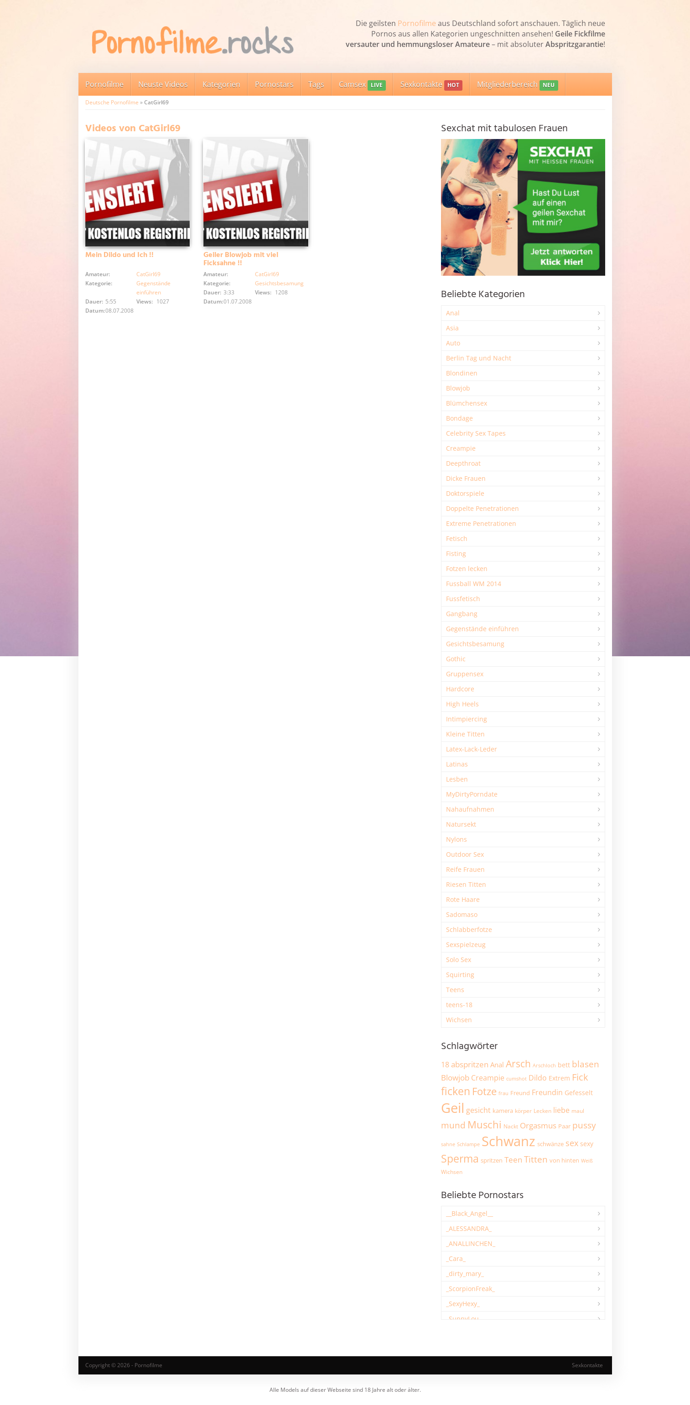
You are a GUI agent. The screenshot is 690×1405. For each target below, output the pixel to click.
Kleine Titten (465, 734)
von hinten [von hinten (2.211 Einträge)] (564, 1160)
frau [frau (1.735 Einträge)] (503, 1093)
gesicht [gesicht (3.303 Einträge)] (478, 1110)
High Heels (462, 704)
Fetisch (456, 538)
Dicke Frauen (466, 478)
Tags (316, 84)
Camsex (362, 85)
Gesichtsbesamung (279, 283)
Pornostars (274, 84)
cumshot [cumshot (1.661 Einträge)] (516, 1078)
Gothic (456, 658)
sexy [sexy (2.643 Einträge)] (586, 1143)
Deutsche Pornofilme (112, 102)
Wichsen (459, 1019)
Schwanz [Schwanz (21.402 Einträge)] (508, 1141)
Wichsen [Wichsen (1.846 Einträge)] (451, 1171)
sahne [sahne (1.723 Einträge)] (448, 1144)
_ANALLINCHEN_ (470, 1243)
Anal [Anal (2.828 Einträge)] (497, 1064)
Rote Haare (463, 899)
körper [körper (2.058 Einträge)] (523, 1111)
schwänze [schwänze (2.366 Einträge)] (550, 1144)
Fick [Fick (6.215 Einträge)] (580, 1076)
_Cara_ (456, 1258)
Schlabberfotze (469, 929)
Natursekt (461, 824)
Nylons (456, 839)
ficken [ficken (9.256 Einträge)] (455, 1091)
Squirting (460, 974)
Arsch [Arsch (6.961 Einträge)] (518, 1063)
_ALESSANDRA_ (469, 1228)
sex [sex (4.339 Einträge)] (571, 1142)
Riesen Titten (466, 884)
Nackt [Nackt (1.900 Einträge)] (510, 1126)
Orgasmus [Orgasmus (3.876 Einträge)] (538, 1125)
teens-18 (459, 1004)
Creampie (461, 448)
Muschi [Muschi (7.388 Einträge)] (484, 1124)
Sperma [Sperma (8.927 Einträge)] (460, 1158)
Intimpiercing (466, 719)
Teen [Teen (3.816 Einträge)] (513, 1159)
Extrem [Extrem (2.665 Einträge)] (559, 1078)
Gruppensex (464, 673)
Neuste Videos (163, 84)
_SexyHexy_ (463, 1303)
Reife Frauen (465, 869)
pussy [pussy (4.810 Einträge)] (584, 1125)
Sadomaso (461, 914)
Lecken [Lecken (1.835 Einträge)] (542, 1110)
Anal (453, 313)
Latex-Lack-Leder (471, 749)
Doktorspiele (465, 493)
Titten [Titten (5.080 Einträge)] (536, 1159)
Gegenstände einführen (482, 628)
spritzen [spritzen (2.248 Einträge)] (492, 1160)
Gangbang (461, 613)
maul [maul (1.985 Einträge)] (577, 1111)
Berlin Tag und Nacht (478, 358)
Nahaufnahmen (470, 809)
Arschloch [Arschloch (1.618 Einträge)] (544, 1065)
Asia (452, 328)
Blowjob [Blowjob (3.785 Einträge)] (455, 1077)
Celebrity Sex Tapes (476, 433)
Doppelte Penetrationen (482, 508)
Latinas (457, 764)
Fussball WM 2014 (473, 583)
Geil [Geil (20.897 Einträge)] (452, 1108)
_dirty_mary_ (465, 1273)
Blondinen (461, 373)
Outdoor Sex (465, 854)
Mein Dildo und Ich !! (119, 255)
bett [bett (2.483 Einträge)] (564, 1064)
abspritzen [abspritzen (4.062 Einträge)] (469, 1064)
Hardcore (460, 688)
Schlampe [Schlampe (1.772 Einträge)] (468, 1144)
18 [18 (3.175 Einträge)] (445, 1065)
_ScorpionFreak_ (470, 1288)
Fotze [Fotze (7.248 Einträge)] (484, 1091)
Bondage (459, 418)
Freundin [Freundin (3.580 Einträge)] (547, 1092)
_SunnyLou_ (464, 1318)
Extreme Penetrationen (481, 523)
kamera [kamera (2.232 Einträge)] (503, 1111)
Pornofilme (417, 23)
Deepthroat (463, 463)
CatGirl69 (148, 274)
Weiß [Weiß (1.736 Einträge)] (587, 1160)
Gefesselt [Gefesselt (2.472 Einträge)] (579, 1092)
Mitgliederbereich (517, 85)
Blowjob (458, 388)
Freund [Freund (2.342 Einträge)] (520, 1093)
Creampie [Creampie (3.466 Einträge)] (487, 1078)
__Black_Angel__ (469, 1213)
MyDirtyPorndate (472, 794)
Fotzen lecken (467, 568)
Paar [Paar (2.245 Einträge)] (564, 1126)
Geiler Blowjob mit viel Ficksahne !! (240, 259)
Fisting (456, 553)
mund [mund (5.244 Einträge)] (453, 1125)
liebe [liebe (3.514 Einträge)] (561, 1110)
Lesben (457, 779)
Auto (453, 343)
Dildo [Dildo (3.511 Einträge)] (538, 1078)
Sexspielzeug (466, 944)
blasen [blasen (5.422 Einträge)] (585, 1064)
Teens (455, 989)
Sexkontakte (431, 85)
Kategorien (221, 84)
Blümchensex (466, 403)
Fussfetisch (463, 598)
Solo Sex (458, 959)
